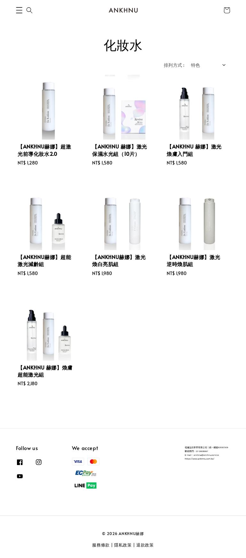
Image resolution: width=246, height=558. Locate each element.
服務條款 (101, 545)
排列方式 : (174, 65)
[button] (19, 10)
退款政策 (145, 545)
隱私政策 (123, 545)
